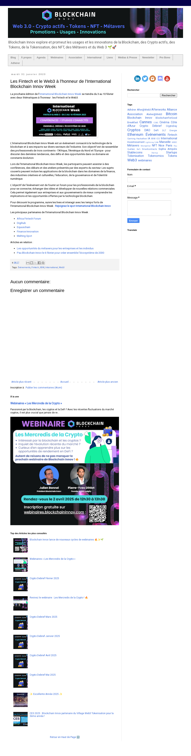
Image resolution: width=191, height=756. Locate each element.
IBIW (42, 267)
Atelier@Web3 (154, 114)
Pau (175, 146)
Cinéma (164, 122)
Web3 (61, 267)
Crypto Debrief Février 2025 (44, 578)
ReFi (139, 149)
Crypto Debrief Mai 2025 (43, 674)
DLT (164, 130)
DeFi (156, 130)
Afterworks (158, 109)
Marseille (165, 142)
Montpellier (146, 146)
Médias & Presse (127, 57)
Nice (161, 145)
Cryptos (133, 130)
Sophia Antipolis (168, 149)
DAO (147, 130)
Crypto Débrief (151, 126)
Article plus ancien (107, 381)
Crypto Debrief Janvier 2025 (45, 636)
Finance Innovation (28, 231)
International (94, 57)
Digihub (21, 223)
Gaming (131, 138)
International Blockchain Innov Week (60, 93)
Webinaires (57, 57)
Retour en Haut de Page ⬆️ (65, 737)
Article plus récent (21, 381)
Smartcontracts (149, 149)
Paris (169, 145)
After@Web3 (144, 109)
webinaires (145, 160)
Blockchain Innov (139, 117)
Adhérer (15, 63)
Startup (154, 153)
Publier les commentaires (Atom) (44, 387)
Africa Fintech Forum (29, 218)
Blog (13, 57)
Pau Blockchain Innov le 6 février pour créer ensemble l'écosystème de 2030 (60, 252)
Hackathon (141, 138)
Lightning (149, 142)
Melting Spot (24, 235)
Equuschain (23, 227)
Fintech (35, 267)
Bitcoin (171, 114)
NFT (154, 145)
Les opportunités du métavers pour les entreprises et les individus (55, 248)
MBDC (174, 142)
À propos (26, 57)
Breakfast (132, 122)
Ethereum (135, 134)
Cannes (145, 122)
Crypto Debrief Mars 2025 (43, 616)
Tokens (172, 156)
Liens (110, 57)
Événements (24, 267)
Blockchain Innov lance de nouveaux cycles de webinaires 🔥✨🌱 (66, 539)
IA (149, 138)
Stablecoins (134, 152)
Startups (171, 152)
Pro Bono (165, 57)
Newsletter (148, 57)
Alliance (172, 109)
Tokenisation (135, 156)
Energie (173, 130)
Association (75, 57)
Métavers (133, 145)
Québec (131, 149)
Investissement (136, 142)
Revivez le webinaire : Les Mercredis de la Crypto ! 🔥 (59, 597)
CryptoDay (171, 126)
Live (157, 142)
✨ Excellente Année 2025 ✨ (46, 694)
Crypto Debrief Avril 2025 (43, 655)
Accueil (64, 381)
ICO (158, 138)
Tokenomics (156, 156)
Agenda (41, 57)
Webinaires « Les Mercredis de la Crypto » (36, 403)
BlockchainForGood (166, 118)
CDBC (156, 122)
